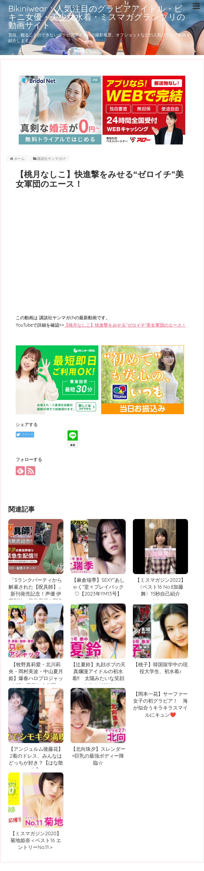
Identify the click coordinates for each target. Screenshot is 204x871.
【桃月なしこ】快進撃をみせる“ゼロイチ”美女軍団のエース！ (125, 325)
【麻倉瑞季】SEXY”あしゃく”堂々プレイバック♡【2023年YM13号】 (98, 587)
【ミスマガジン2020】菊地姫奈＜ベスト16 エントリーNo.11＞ (35, 840)
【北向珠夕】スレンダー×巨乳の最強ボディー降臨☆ (98, 756)
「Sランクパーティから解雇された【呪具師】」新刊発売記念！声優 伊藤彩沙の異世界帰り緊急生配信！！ (36, 594)
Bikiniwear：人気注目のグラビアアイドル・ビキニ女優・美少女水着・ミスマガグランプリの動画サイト (96, 16)
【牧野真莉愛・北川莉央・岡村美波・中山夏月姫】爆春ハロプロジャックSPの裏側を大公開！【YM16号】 (36, 678)
